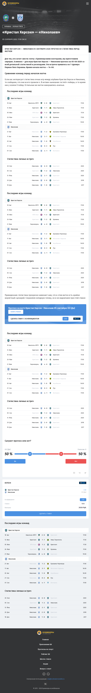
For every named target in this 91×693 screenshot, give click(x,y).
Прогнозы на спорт (45, 649)
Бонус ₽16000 (16, 312)
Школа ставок (45, 659)
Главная (45, 640)
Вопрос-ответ (45, 669)
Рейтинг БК (45, 654)
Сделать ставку (45, 514)
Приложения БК (45, 644)
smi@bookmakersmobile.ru (55, 679)
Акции (45, 664)
